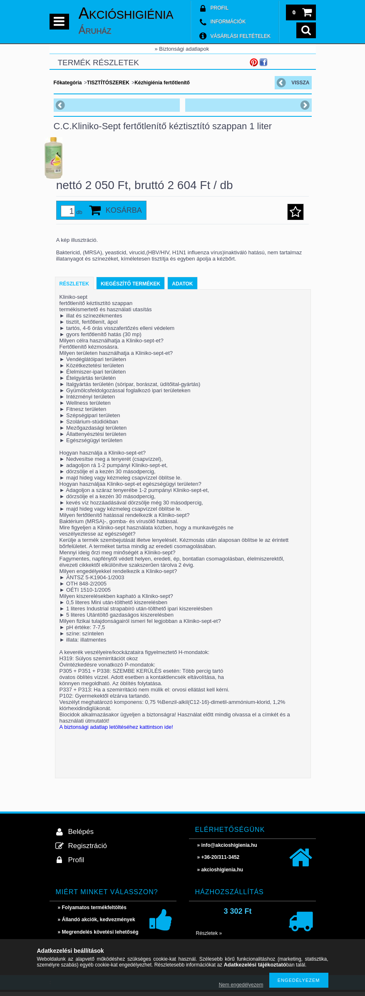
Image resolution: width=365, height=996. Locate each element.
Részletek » (209, 937)
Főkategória (68, 83)
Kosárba (124, 214)
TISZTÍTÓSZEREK (108, 83)
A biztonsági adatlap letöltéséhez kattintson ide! (116, 731)
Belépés (81, 836)
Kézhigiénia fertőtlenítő (162, 83)
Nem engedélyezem (241, 985)
